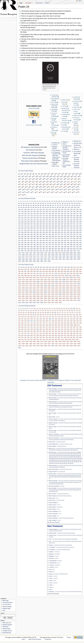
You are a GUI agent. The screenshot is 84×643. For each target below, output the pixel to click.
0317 (38, 302)
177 (44, 215)
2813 (34, 259)
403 (28, 238)
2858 (78, 259)
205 (65, 217)
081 (65, 273)
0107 (23, 277)
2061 (75, 253)
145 (74, 211)
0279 (23, 298)
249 (71, 222)
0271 (56, 296)
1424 (34, 253)
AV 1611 (64, 131)
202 (56, 217)
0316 (34, 302)
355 (74, 232)
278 (31, 226)
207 (71, 217)
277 (28, 226)
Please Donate (33, 108)
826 (41, 250)
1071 (74, 250)
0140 (78, 279)
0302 (45, 300)
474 (53, 244)
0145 (34, 281)
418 (74, 238)
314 (77, 228)
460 (74, 242)
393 (62, 236)
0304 (53, 300)
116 (49, 189)
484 (19, 246)
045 (19, 271)
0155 (71, 281)
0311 (78, 300)
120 (66, 189)
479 (68, 244)
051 (38, 271)
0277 (78, 296)
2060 (71, 253)
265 (56, 224)
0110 (34, 277)
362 (31, 234)
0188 (67, 285)
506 (22, 248)
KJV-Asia (64, 106)
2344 (27, 255)
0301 (41, 300)
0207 (75, 288)
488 (31, 246)
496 (56, 246)
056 (53, 271)
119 (62, 189)
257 (31, 224)
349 (56, 232)
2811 (27, 259)
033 (47, 269)
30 (51, 176)
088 (22, 275)
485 (22, 246)
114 (41, 189)
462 (80, 242)
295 (19, 228)
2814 (38, 259)
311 (68, 228)
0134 (56, 279)
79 (34, 184)
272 (77, 224)
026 (25, 269)
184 (65, 215)
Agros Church (55, 166)
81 (41, 184)
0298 (30, 300)
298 (28, 228)
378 (80, 234)
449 (41, 242)
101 (49, 186)
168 (80, 213)
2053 (64, 253)
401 (22, 238)
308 (59, 228)
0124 (23, 279)
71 (69, 181)
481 (74, 244)
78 (30, 184)
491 (41, 246)
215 (31, 219)
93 (20, 186)
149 (22, 213)
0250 (41, 294)
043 (77, 269)
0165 (45, 283)
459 (71, 242)
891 (62, 250)
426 (35, 240)
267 (62, 224)
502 (74, 246)
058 (59, 271)
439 (74, 240)
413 (59, 238)
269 (68, 224)
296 (22, 228)
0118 (64, 277)
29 (48, 176)
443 (22, 242)
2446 (49, 255)
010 (41, 267)
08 (35, 267)
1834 (56, 253)
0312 (19, 302)
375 (71, 234)
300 (35, 228)
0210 (23, 290)
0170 (64, 283)
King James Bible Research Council (78, 103)
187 (74, 215)
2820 (60, 259)
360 (25, 234)
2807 (75, 257)
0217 (49, 290)
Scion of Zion (77, 107)
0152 (60, 281)
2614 (75, 255)
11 (21, 48)
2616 (19, 257)
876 (59, 250)
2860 (23, 261)
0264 (30, 296)
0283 (38, 298)
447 (35, 242)
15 (63, 173)
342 (35, 232)
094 (41, 275)
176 (41, 215)
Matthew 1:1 (66, 142)
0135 (60, 279)
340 (28, 232)
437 (68, 240)
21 (20, 176)
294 (80, 226)
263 (50, 224)
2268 (23, 255)
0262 (23, 296)
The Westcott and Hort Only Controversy (67, 147)
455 (59, 242)
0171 (67, 283)
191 (22, 217)
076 (50, 273)
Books (53, 162)
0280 (27, 298)
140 (24, 194)
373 (65, 234)
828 (47, 250)
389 (50, 236)
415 (65, 238)
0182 (45, 285)
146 (77, 211)
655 (59, 248)
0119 (67, 277)
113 (37, 189)
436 (65, 240)
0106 (19, 277)
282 (44, 226)
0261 (19, 296)
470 (41, 244)
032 (44, 269)
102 (53, 186)
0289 (60, 298)
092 (35, 275)
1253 (27, 253)
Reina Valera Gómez (27, 161)
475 (56, 244)
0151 (56, 281)
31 (55, 176)
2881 (38, 261)
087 (19, 275)
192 (25, 217)
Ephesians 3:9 (77, 141)
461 (77, 242)
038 (62, 269)
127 (33, 192)
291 (71, 226)
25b (74, 308)
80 (37, 184)
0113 (45, 277)
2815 (41, 259)
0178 (30, 285)
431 (50, 240)
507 (25, 248)
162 (62, 213)
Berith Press (65, 100)
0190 (75, 285)
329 (59, 230)
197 (41, 217)
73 (76, 181)
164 (68, 213)
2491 (60, 255)
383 (31, 236)
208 (74, 217)
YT (52, 135)
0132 (53, 279)
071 (35, 273)
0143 (27, 281)
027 (28, 269)
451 (47, 242)
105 (66, 186)
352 (65, 232)
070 (31, 273)
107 (74, 186)
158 (50, 213)
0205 (67, 288)
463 (19, 244)
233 (22, 222)
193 (28, 217)
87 (62, 184)
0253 (53, 294)
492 (44, 246)
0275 (71, 296)
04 (26, 267)
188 (77, 215)
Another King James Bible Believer (55, 106)
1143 (78, 250)
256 (28, 224)
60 (30, 181)
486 (25, 246)
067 (22, 273)
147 (80, 211)
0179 (34, 285)
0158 (19, 283)
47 (48, 178)
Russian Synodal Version (30, 158)
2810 (23, 259)
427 (38, 240)
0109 (30, 277)
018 (65, 267)
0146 (38, 281)
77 (27, 184)
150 (25, 213)
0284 (41, 298)
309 (62, 228)
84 (51, 184)
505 (19, 248)
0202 (56, 288)
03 (23, 267)
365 (41, 234)
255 (25, 224)
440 (77, 240)
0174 (78, 283)
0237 (56, 292)
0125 (27, 279)
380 (22, 236)
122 (74, 189)
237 (35, 222)
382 (28, 236)
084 (74, 273)
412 (56, 238)
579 (41, 248)
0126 (30, 279)
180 (53, 215)
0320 (49, 302)
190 (19, 217)
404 (31, 238)
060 (65, 271)
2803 (60, 257)
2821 (64, 259)
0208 (78, 288)
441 (80, 240)
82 (44, 184)
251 (77, 222)
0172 (71, 283)
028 (31, 269)
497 (59, 246)
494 (50, 246)
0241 (71, 292)
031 (41, 269)
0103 (70, 275)
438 (71, 240)
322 (38, 230)
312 (71, 228)
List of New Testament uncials (25, 264)
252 (80, 222)
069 (28, 273)
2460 (53, 255)
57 (20, 181)
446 (31, 242)
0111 (38, 277)
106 (70, 186)
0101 (63, 275)
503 (77, 246)
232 (19, 222)
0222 (67, 290)
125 (24, 192)
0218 (53, 290)
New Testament (35, 147)
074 (44, 273)
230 (77, 219)
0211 (27, 290)
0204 (64, 288)
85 (55, 184)
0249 (38, 294)
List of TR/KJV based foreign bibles (77, 153)
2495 (64, 255)
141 (62, 211)
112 (33, 189)
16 (66, 173)
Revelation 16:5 (56, 142)
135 (66, 192)
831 (56, 250)
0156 (75, 281)
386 (41, 236)
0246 (27, 294)
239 (41, 222)
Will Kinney (76, 149)
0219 (56, 290)
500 (68, 246)
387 (44, 236)
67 (55, 181)
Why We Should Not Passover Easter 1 (78, 145)
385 (38, 236)
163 (65, 213)
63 (41, 181)
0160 (27, 283)
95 (27, 186)
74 (79, 181)
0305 (56, 300)
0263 (27, 296)
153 (35, 213)
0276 (75, 296)
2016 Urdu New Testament (30, 155)
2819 (56, 259)
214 (28, 219)
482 (77, 244)
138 (78, 192)
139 (20, 194)
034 (50, 269)
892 (65, 250)
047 (25, 271)
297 (25, 228)
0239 (64, 292)
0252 (49, 294)
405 (35, 238)
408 (44, 238)
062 (71, 271)
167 (77, 213)
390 (53, 236)
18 (73, 173)
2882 (41, 261)
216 (35, 219)
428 (41, 240)
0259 (75, 294)
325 (47, 230)
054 (47, 271)
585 (44, 248)
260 (41, 224)
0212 (30, 290)
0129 (41, 279)
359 (22, 234)
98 (37, 186)
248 (68, 222)
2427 (34, 255)
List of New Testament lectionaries (76, 165)
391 (56, 236)
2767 (45, 257)
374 (68, 234)
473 (50, 244)
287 (59, 226)
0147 (41, 281)
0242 (75, 292)
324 (44, 230)
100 (45, 186)
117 (53, 189)
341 (31, 232)
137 (74, 192)
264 (53, 224)
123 (78, 189)
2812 (30, 259)
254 (22, 224)
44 (37, 178)
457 (65, 242)
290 (68, 226)
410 (50, 238)
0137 (67, 279)
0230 (34, 292)
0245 (23, 294)
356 (77, 232)
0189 (71, 285)
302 (41, 228)
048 (28, 271)
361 (28, 234)
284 (50, 226)
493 (47, 246)
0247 (30, 294)
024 (19, 269)
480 (71, 244)
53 (69, 178)
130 (45, 192)
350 (59, 232)
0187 (64, 285)
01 (19, 267)
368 (50, 234)
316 (19, 230)
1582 (41, 253)
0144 (30, 281)
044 (80, 269)
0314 (27, 302)
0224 (75, 290)
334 (74, 230)
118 (58, 189)
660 (74, 248)
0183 (49, 285)
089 (25, 275)
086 (80, 273)
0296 (23, 300)
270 (71, 224)
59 (27, 181)
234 (25, 222)
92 (79, 184)
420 (80, 238)
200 (50, 217)
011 (44, 267)
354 (71, 232)
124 (20, 192)
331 (65, 230)
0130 (45, 279)
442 (19, 242)
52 (65, 178)
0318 (41, 302)
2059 (67, 253)
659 (71, 248)
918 (71, 250)
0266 (38, 296)
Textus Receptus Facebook (33, 125)
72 (72, 181)
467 (31, 244)
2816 (45, 259)
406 (38, 238)
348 (53, 232)
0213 (34, 290)
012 (47, 267)
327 (53, 230)
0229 (30, 292)
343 (38, 232)
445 (28, 242)
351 (62, 232)
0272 (60, 296)
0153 (64, 281)
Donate (30, 117)
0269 (49, 296)
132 (53, 192)
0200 (49, 288)
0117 (60, 277)
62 (37, 181)
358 (19, 234)
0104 (74, 275)
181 (56, 215)
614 (47, 248)
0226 (19, 292)
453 (53, 242)
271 (74, 224)
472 (47, 244)
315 (80, 228)
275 (22, 226)
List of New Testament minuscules (76, 159)
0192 (19, 288)
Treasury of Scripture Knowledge (54, 115)
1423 (30, 253)
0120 (71, 277)
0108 (27, 277)
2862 (30, 261)
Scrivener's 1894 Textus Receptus (33, 153)
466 (28, 244)
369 (53, 234)
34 (65, 176)
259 (38, 224)
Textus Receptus (56, 150)
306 (53, 228)
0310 (75, 300)
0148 (45, 281)
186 (71, 215)
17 (70, 173)
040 (68, 269)
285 (53, 226)
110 (24, 189)
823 (31, 250)
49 (55, 178)
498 (62, 246)
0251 (45, 294)
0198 (41, 288)
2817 (49, 259)
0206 (71, 288)
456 (62, 242)
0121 (75, 277)
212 (22, 219)
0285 (45, 298)
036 (56, 269)
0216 (45, 290)
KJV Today (54, 102)
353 (68, 232)
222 (53, 219)
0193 (23, 288)
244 (56, 222)
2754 (27, 257)
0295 (19, 300)
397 (74, 236)
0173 (75, 283)
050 (35, 271)
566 (38, 248)
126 (29, 192)
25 (34, 176)
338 (22, 232)
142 (65, 211)
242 (50, 222)
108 (78, 186)
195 (35, 217)
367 (47, 234)
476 (59, 244)
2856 (71, 259)
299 (31, 228)
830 (53, 250)
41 (27, 178)
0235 (49, 292)
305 (50, 228)
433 (56, 240)
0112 (41, 277)
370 (56, 234)
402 (25, 238)
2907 (45, 261)
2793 (53, 257)
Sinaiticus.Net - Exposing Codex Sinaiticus (66, 110)
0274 (67, 296)
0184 (53, 285)
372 (62, 234)
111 (29, 189)
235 (28, 222)
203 (59, 217)
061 (68, 271)
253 (19, 224)
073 (41, 273)
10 (21, 43)
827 (44, 250)
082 (68, 273)
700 (25, 250)
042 (74, 269)
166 (74, 213)
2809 (19, 259)
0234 (45, 292)
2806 (71, 257)
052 (41, 271)
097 (50, 275)
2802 (56, 257)
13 (21, 53)
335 (77, 230)
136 (70, 192)
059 (62, 271)
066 (19, 273)
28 (44, 176)
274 (19, 226)
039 (65, 269)
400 (19, 238)
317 (22, 230)
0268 (45, 296)
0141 (19, 281)
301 (38, 228)
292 (74, 226)
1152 (19, 253)
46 (44, 178)
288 (62, 226)
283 (47, 226)
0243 (78, 292)
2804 (64, 257)
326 (50, 230)
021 (75, 267)
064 (77, 271)
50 (58, 178)
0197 (38, 288)
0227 (23, 292)
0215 (41, 290)
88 (65, 184)
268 (65, 224)
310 (65, 228)
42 (30, 178)
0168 (56, 283)
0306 (60, 300)
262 (47, 224)
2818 (53, 259)
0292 (71, 298)
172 (28, 215)
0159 (23, 283)
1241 (23, 253)
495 (53, 246)
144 (71, 211)
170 (22, 215)
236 (31, 222)
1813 (53, 253)
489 (35, 246)
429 (44, 240)
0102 (66, 275)
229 (74, 219)
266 (59, 224)
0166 (49, 283)
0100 (59, 275)
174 (35, 215)
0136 (64, 279)
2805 (67, 257)
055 (50, 271)
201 (53, 217)
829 (50, 250)
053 (44, 271)
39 (20, 178)
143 (68, 211)
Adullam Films (77, 115)
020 (72, 267)
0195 (30, 288)
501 (71, 246)
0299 (34, 300)
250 (74, 222)
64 (44, 181)
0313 (23, 302)
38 (79, 176)
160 (56, 213)
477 (62, 244)
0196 (34, 288)
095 (44, 275)
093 (38, 275)
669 (80, 248)
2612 (67, 255)
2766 (41, 257)
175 (38, 215)
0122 (78, 277)
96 (30, 186)
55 (76, 178)
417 (71, 238)
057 (56, 271)
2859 (19, 261)
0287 (53, 298)
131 (49, 192)
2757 (38, 257)
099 (56, 275)
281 (41, 226)
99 (41, 186)
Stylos (63, 125)
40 (23, 178)
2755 (30, 257)
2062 (78, 253)
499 (65, 246)
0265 (34, 296)
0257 (67, 294)
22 (23, 176)
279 (35, 226)
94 (23, 186)
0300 (38, 300)
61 (34, 181)
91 (76, 184)
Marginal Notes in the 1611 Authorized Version (34, 163)
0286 (49, 298)
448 (38, 242)
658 (68, 248)
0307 (64, 300)
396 (71, 236)
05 (28, 267)
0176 (23, 285)
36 (72, 176)
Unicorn (64, 144)
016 (59, 267)
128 (37, 192)
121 (70, 189)
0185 (56, 285)
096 (47, 275)
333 (71, 230)
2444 (41, 255)
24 (30, 176)
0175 (19, 285)
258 (35, 224)
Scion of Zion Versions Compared (77, 111)
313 (74, 228)
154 (38, 213)
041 (71, 269)
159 (53, 213)
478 (65, 244)
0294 (78, 298)
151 (28, 213)
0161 (30, 283)
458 (68, 242)
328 (56, 230)
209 (77, 217)
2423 (30, 255)
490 (38, 246)
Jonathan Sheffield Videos (76, 123)
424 (28, 240)
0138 (71, 279)
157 (47, 213)
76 (23, 184)
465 (25, 244)
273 (80, 224)
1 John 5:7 (54, 144)
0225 (78, 290)
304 (47, 228)
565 (35, 248)
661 (77, 248)
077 (53, 273)
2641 (23, 257)
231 (80, 219)
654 (56, 248)
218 (41, 219)
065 (80, 271)
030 (38, 269)
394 (65, 236)
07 (33, 267)
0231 (38, 292)
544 (31, 248)
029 (35, 269)
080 (62, 273)
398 (77, 236)
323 (41, 230)
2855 (67, 259)
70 (65, 181)
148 (19, 213)
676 (19, 250)
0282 (34, 298)
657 (65, 248)
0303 (49, 300)
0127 (34, 279)
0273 (64, 296)
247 (65, 222)
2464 (56, 255)
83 (48, 184)
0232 (41, 292)
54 (72, 178)
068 (25, 273)
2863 (34, 261)
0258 (71, 294)
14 (21, 57)
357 (80, 232)
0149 (49, 281)
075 (47, 273)
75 (20, 184)
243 (53, 222)
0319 (45, 302)
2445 (45, 255)
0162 (34, 283)
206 (68, 217)
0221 (64, 290)
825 (38, 250)
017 (62, 267)
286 (56, 226)
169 (19, 215)
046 (22, 271)
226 (65, 219)
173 (31, 215)
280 (38, 226)
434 (59, 240)
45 (41, 178)
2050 (60, 253)
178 (47, 215)
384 (35, 236)
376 (74, 234)
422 (22, 240)
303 (44, 228)
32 (58, 176)
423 (25, 240)
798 (28, 250)
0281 (30, 298)
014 (53, 267)
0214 (38, 290)
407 (41, 238)
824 (35, 250)
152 (31, 213)
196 (38, 217)
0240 (67, 292)
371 (59, 234)
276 (25, 226)
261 (44, 224)
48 (51, 178)
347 (50, 232)
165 (71, 213)
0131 (49, 279)
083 (71, 273)
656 (62, 248)
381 (25, 236)
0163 (38, 283)
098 (53, 275)
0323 (60, 302)
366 (44, 234)
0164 (41, 283)
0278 (19, 298)
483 (80, 244)
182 (59, 215)
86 (58, 184)
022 (78, 267)
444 (25, 242)
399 (80, 236)
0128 (38, 279)
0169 (60, 283)
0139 (75, 279)
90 (72, 184)
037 (59, 269)
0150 (53, 281)
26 (37, 176)
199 (47, 217)
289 (65, 226)
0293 (75, 298)
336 (80, 230)
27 (41, 176)
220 (47, 219)
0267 (41, 296)
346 (47, 232)
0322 (56, 302)
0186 (60, 285)
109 (20, 189)
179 (50, 215)
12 (21, 50)
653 (53, 248)
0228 (27, 292)
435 (62, 240)
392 (59, 236)
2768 (49, 257)
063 (74, 271)
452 (50, 242)
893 (68, 250)
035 (53, 269)
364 (38, 234)
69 (62, 181)
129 (41, 192)
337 (19, 232)
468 (35, 244)
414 (62, 238)
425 (31, 240)
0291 (67, 298)
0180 (38, 285)
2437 (38, 255)
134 (62, 192)
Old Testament (25, 147)
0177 (27, 285)
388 (47, 236)
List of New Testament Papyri (25, 170)
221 (50, 219)
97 (34, 186)
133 (58, 192)
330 (62, 230)
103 (57, 186)
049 (31, 271)
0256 (64, 294)
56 (79, 178)
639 (50, 248)
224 (59, 219)
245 (59, 222)
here (44, 89)
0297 (27, 300)
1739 (45, 253)
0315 (30, 302)
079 (59, 273)
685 (22, 250)
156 (44, 213)
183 (62, 215)
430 (47, 240)
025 (22, 269)
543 (28, 248)
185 (68, 215)
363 (35, 234)
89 (69, 184)
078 (56, 273)
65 (48, 181)
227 (68, 219)
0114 (49, 277)
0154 (67, 281)
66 (51, 181)
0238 (60, 292)
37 (76, 176)
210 (80, 217)
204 (62, 217)
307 (56, 228)
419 (77, 238)
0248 (34, 294)
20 (81, 173)
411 (53, 238)
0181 (41, 285)
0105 (78, 275)
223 (56, 219)
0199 (45, 288)
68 (58, 181)
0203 (60, 288)
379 (19, 236)
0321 (53, 302)
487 (28, 246)
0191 (78, 285)
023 (81, 267)
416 (68, 238)
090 (28, 275)
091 (31, 275)
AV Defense (65, 122)
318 (25, 230)
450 (44, 242)
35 (69, 176)
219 (44, 219)
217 (38, 219)
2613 (71, 255)
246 (62, 222)
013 (50, 267)
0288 (56, 298)
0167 (53, 283)
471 (44, 244)
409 (47, 238)
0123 (19, 279)
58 (23, 181)
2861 (27, 261)
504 (80, 246)
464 (22, 244)
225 (62, 219)
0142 (23, 281)
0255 (60, 294)
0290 (64, 298)
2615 (78, 255)
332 (68, 230)
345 (44, 232)
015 (56, 267)
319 (28, 230)
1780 (49, 253)
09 (38, 267)
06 (31, 267)
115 (45, 189)
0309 (71, 300)
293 (77, 226)
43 (34, 178)
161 (59, 213)
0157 (78, 281)
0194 (27, 288)
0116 (56, 277)
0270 (53, 296)
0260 (78, 294)
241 (47, 222)
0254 (56, 294)
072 (38, 273)
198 (44, 217)
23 (27, 176)
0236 (53, 292)
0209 (19, 290)
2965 (49, 261)
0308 (67, 300)
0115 (53, 277)
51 (62, 178)
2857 (75, 259)
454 (56, 242)
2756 (34, 257)
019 (68, 267)
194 (31, 217)
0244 (19, 294)
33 (62, 176)
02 (21, 267)
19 (77, 173)
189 (80, 215)
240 (44, 222)
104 (61, 186)
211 (19, 219)
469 (38, 244)
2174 (19, 255)
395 (68, 236)
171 (25, 215)
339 (25, 232)
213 (25, 219)
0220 (60, 290)
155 (41, 213)
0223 (71, 290)
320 (31, 230)
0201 (53, 288)
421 (19, 240)
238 (38, 222)
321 (35, 230)
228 (71, 219)
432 (53, 240)
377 (77, 234)
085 (77, 273)
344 (41, 232)
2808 (78, 257)
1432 (38, 253)
